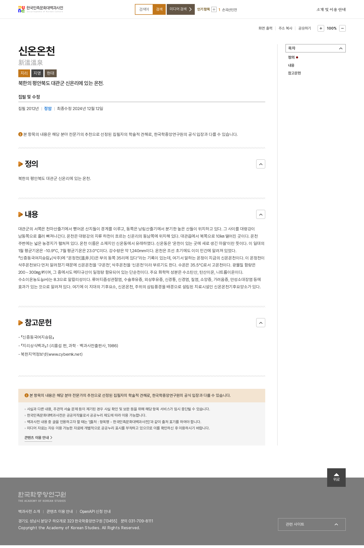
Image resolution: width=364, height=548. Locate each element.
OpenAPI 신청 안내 (95, 514)
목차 (291, 51)
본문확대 (321, 31)
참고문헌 (294, 76)
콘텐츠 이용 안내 (37, 440)
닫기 (260, 166)
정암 (48, 111)
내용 (291, 68)
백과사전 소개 (29, 514)
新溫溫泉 (30, 65)
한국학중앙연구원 (42, 499)
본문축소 (342, 31)
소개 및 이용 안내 (331, 11)
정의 (291, 60)
